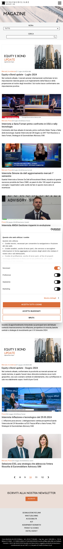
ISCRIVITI (31, 499)
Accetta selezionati (31, 311)
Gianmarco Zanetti (23, 222)
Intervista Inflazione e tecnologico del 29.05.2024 (27, 417)
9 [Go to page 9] (25, 477)
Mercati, (4, 71)
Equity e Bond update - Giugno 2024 (20, 368)
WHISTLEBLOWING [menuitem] (31, 515)
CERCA (31, 34)
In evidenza (12, 71)
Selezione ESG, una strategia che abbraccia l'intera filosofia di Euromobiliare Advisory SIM (27, 465)
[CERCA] (31, 36)
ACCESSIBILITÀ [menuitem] (31, 518)
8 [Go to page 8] (20, 477)
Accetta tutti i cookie (31, 305)
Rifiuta (31, 318)
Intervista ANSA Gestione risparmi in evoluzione (26, 225)
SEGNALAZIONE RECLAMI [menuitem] (31, 512)
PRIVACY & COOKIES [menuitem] (31, 528)
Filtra (31, 26)
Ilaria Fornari (26, 121)
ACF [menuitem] (31, 521)
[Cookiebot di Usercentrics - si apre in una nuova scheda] (50, 229)
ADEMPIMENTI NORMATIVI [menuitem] (31, 525)
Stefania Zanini (28, 461)
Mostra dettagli (50, 298)
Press (10, 121)
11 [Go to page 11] (36, 477)
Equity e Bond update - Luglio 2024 (19, 74)
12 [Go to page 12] (42, 477)
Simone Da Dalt (27, 170)
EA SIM (29, 71)
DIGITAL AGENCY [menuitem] (31, 531)
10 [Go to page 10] (30, 477)
